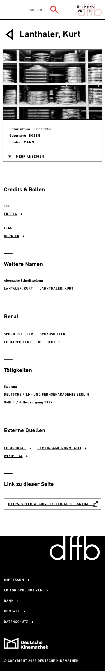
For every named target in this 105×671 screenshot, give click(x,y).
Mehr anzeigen (30, 156)
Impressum (14, 580)
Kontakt (12, 611)
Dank (9, 601)
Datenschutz (16, 622)
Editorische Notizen (23, 590)
